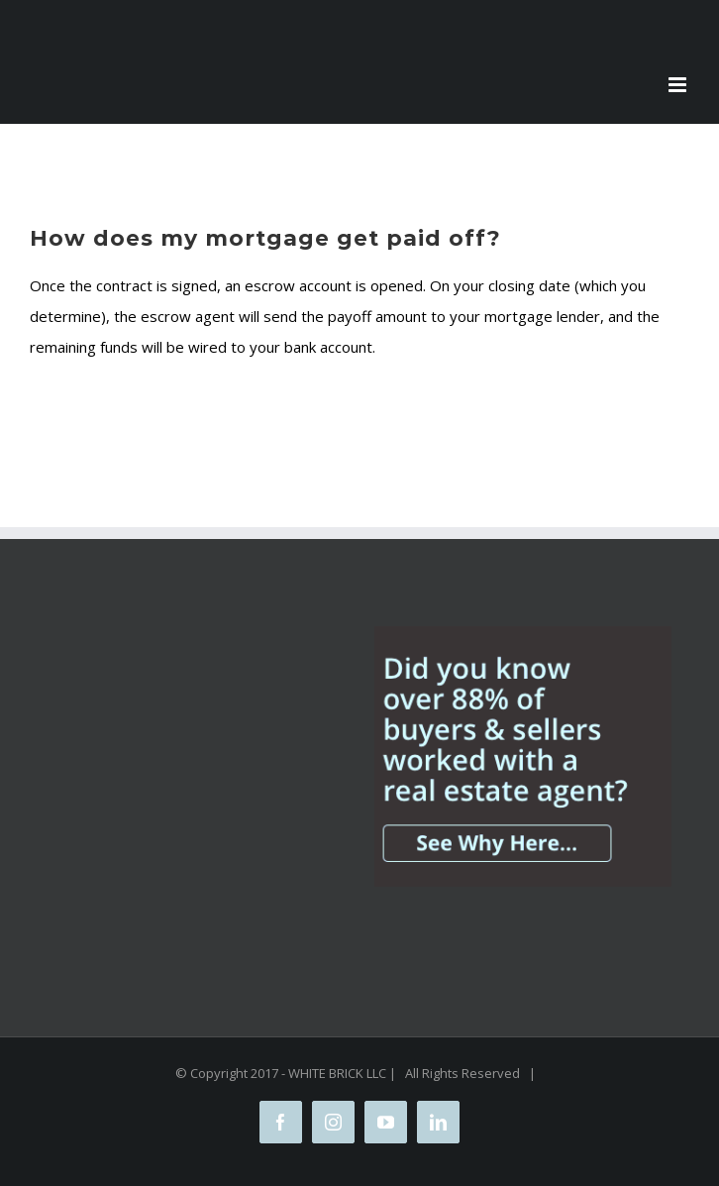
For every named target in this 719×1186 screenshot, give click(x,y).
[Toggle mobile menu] (678, 84)
